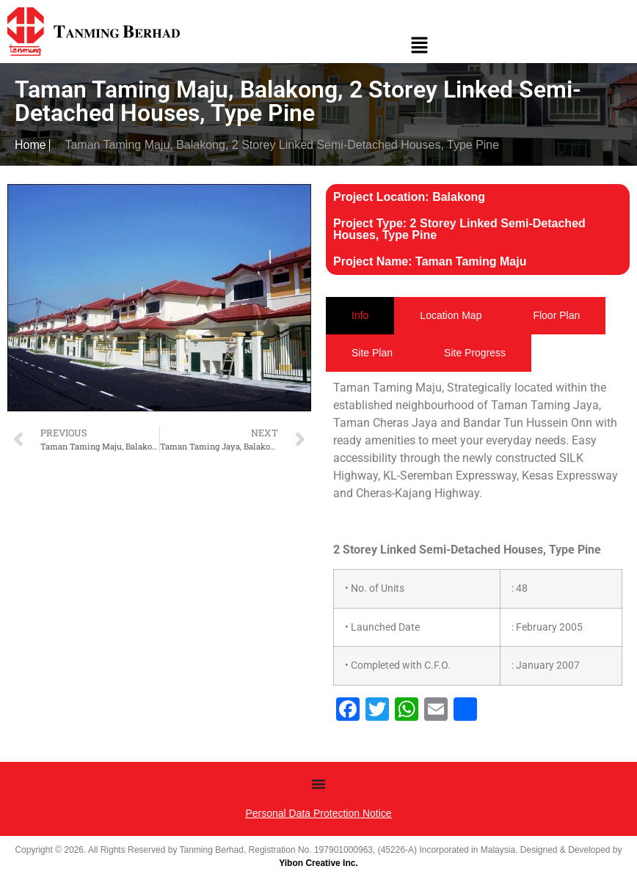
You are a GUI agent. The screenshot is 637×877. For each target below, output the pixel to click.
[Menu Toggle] (318, 784)
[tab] (360, 315)
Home (30, 145)
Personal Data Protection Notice (318, 813)
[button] (419, 47)
